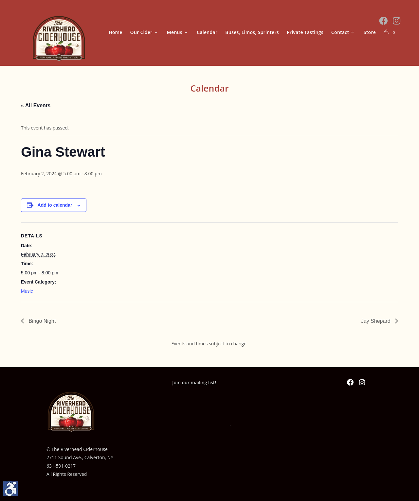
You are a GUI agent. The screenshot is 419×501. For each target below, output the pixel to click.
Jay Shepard (376, 321)
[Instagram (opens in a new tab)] (396, 20)
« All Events (35, 105)
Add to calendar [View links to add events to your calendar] (55, 205)
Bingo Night (41, 321)
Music (27, 291)
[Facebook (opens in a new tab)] (383, 20)
